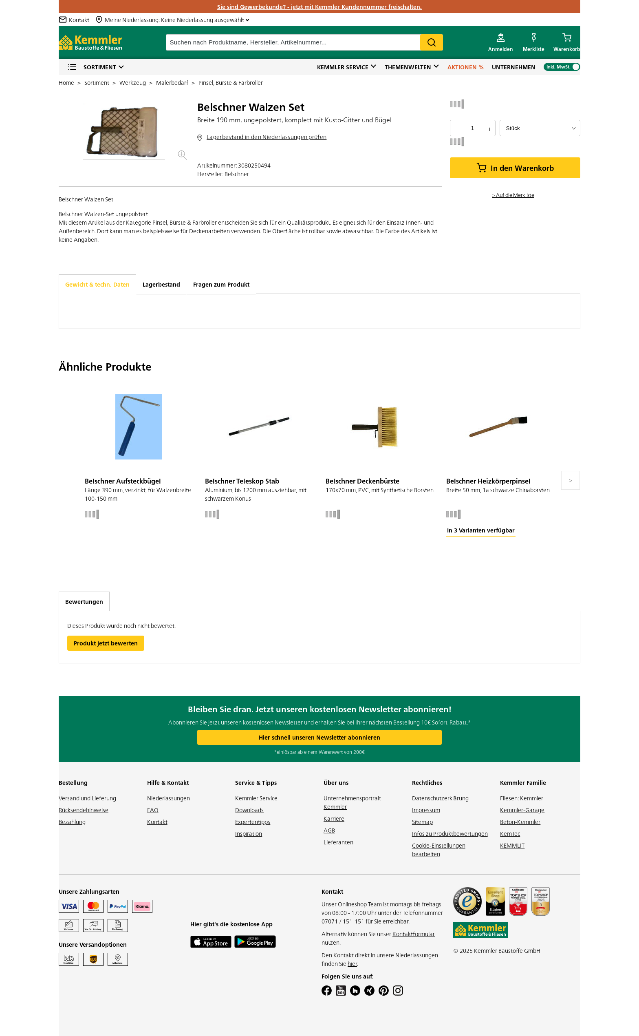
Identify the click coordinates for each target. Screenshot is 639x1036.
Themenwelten (408, 67)
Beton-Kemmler (520, 821)
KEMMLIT (512, 845)
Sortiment (91, 67)
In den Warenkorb (515, 168)
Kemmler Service (342, 67)
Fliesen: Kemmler (521, 798)
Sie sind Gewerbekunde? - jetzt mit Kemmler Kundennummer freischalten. (319, 6)
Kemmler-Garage (522, 810)
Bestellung (73, 782)
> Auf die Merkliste (513, 194)
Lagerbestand (161, 284)
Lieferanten (338, 842)
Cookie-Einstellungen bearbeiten (438, 849)
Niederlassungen (168, 798)
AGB (329, 830)
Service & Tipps (256, 782)
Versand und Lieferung (87, 798)
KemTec (510, 833)
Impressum (426, 810)
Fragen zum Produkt (221, 284)
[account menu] (500, 42)
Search (431, 42)
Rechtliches (427, 782)
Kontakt (157, 821)
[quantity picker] (472, 128)
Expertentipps (252, 821)
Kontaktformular (413, 934)
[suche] (304, 42)
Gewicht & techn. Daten (97, 284)
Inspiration (248, 833)
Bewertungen (84, 601)
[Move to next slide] (570, 480)
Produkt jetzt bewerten (106, 643)
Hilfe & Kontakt (168, 782)
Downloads (249, 810)
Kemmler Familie (523, 782)
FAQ (153, 810)
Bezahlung (72, 821)
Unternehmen (513, 67)
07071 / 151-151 (343, 921)
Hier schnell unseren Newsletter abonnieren (319, 737)
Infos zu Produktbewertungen (450, 833)
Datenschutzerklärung (440, 798)
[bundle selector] (540, 128)
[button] (124, 131)
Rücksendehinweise (83, 810)
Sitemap (422, 821)
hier (352, 963)
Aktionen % (465, 67)
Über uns (336, 782)
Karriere (334, 818)
